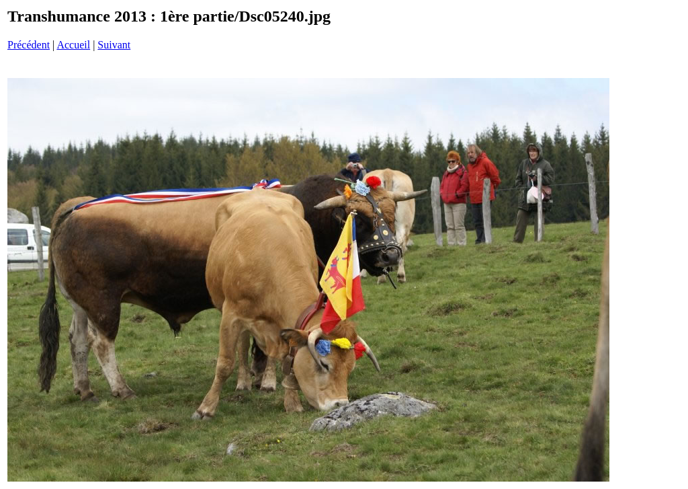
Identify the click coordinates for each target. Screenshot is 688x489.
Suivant (113, 44)
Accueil (73, 44)
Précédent (28, 44)
